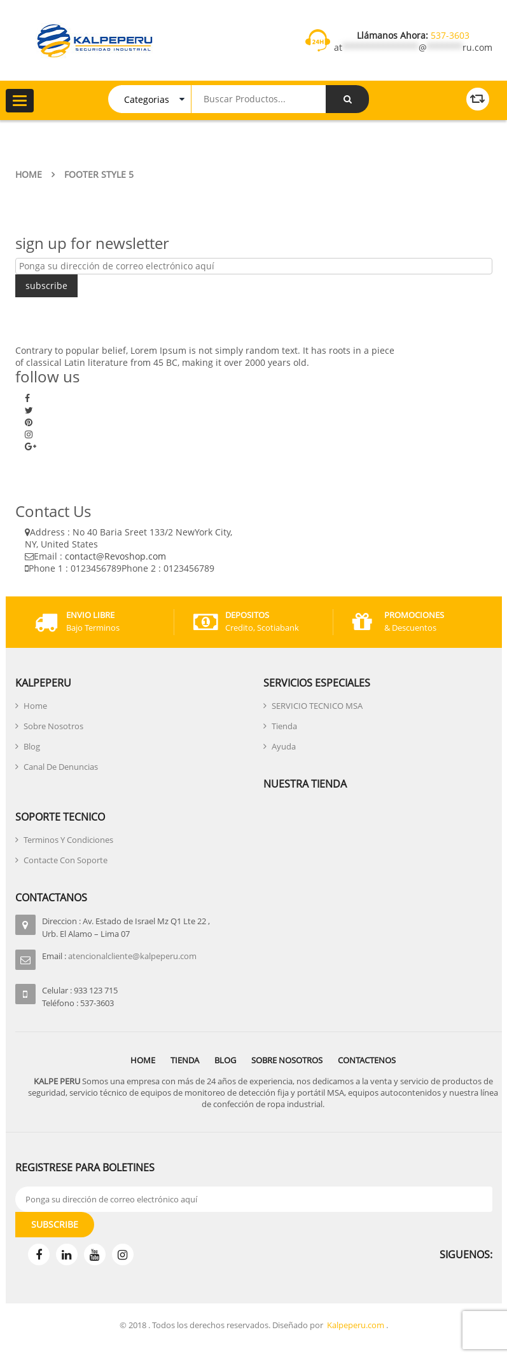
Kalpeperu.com (355, 1325)
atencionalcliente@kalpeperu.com (132, 956)
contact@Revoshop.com (115, 556)
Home (28, 174)
